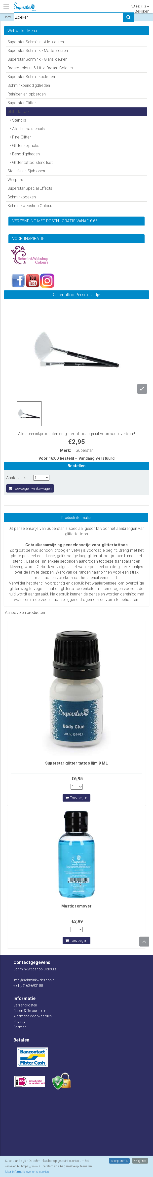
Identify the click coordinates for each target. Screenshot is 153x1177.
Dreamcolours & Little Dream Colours (40, 68)
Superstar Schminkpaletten (31, 76)
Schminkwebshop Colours (30, 205)
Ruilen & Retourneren (29, 1011)
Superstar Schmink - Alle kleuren (35, 42)
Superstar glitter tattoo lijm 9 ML (76, 763)
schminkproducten (42, 433)
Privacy (19, 1022)
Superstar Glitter (21, 102)
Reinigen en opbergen (26, 94)
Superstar (84, 450)
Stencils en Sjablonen (26, 171)
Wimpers (15, 179)
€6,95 (77, 778)
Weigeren (140, 1161)
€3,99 (77, 921)
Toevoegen (76, 798)
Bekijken (142, 11)
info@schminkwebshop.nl (34, 980)
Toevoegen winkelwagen (30, 488)
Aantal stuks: (17, 477)
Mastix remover (76, 906)
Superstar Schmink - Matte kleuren (37, 50)
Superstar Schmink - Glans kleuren (37, 59)
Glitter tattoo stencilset (32, 162)
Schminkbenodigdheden (28, 85)
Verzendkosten (25, 1005)
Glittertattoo (18, 111)
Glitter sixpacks (25, 145)
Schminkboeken (21, 197)
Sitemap (20, 1027)
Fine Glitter (21, 137)
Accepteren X (119, 1161)
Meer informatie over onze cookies (27, 1172)
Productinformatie (76, 518)
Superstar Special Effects (29, 188)
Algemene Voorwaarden (32, 1016)
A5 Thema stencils (28, 128)
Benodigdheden (26, 154)
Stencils (19, 120)
